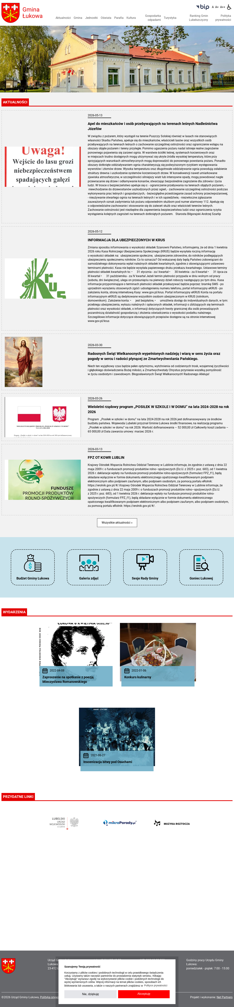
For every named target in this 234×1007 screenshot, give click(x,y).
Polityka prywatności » (54, 997)
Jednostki (91, 18)
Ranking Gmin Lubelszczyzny (198, 18)
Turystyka (170, 18)
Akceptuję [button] (143, 993)
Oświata (106, 18)
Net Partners (225, 997)
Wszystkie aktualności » (117, 522)
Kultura (131, 18)
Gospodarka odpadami (153, 18)
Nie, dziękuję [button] (90, 994)
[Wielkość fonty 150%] (217, 7)
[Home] (10, 12)
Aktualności (63, 18)
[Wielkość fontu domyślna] (213, 7)
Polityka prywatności (223, 18)
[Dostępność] (229, 7)
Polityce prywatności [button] (155, 985)
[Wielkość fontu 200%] (222, 7)
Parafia (119, 18)
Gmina (78, 18)
